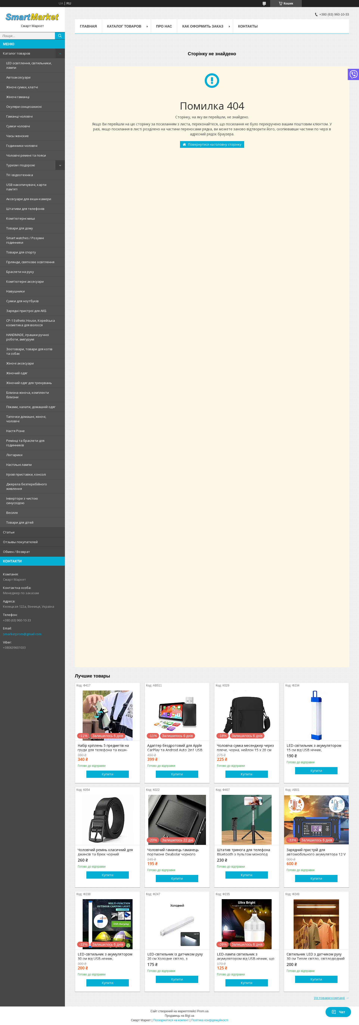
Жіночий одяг (16, 373)
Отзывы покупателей (20, 542)
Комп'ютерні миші (20, 218)
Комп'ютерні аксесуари (25, 281)
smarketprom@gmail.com (22, 634)
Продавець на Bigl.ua (179, 1015)
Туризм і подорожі (20, 165)
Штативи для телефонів (25, 208)
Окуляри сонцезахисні (24, 106)
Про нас (164, 26)
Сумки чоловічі (18, 126)
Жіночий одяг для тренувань (29, 383)
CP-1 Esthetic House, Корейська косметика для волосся (30, 322)
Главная (88, 26)
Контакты (248, 26)
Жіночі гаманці (17, 97)
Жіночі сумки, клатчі (22, 87)
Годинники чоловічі (21, 145)
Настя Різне (15, 431)
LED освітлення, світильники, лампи (29, 65)
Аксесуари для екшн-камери (28, 199)
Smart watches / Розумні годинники (25, 240)
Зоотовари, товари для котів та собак (29, 351)
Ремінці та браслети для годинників (25, 442)
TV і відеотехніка (19, 175)
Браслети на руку (20, 271)
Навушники (15, 291)
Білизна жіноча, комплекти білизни (27, 394)
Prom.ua (202, 1011)
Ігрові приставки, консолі (26, 474)
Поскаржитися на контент (171, 1020)
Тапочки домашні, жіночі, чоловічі (26, 418)
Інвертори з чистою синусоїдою (22, 500)
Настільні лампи (19, 464)
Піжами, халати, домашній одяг (30, 407)
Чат (338, 1012)
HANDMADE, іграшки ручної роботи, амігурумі (27, 336)
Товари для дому (19, 228)
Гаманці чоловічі (19, 116)
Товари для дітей (19, 522)
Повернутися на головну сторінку (214, 144)
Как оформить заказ (202, 26)
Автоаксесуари (18, 77)
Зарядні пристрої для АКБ (26, 310)
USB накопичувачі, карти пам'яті (26, 186)
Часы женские (17, 136)
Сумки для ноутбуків (22, 301)
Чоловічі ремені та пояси (26, 155)
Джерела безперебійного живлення (26, 486)
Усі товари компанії (329, 997)
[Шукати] (60, 36)
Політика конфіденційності (209, 1020)
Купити (107, 774)
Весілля (12, 512)
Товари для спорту (21, 252)
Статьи (8, 532)
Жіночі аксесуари (20, 363)
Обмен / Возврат (16, 551)
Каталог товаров (16, 53)
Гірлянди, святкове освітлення (30, 262)
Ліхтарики (14, 455)
